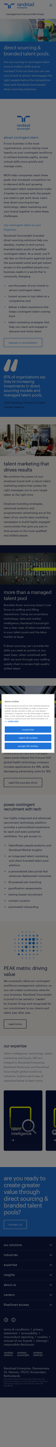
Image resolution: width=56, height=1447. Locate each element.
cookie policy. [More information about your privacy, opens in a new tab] (13, 721)
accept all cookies (28, 745)
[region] (28, 723)
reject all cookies (28, 737)
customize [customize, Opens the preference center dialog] (28, 729)
